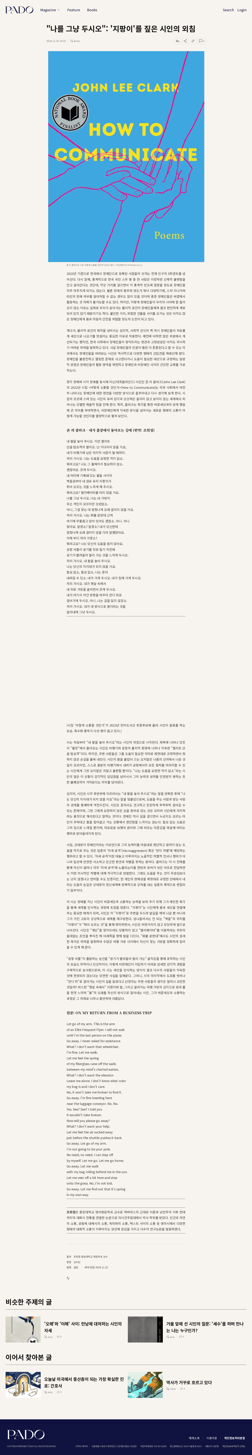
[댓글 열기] (201, 41)
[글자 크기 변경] (177, 41)
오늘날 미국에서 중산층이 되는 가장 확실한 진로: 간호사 (84, 1382)
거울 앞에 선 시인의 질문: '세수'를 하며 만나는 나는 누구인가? (205, 1327)
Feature (74, 9)
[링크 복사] (193, 41)
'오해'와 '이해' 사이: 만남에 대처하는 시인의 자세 (83, 1327)
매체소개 (194, 1438)
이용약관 (212, 1438)
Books (92, 9)
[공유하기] (185, 41)
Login (241, 9)
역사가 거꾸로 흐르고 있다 (189, 1382)
